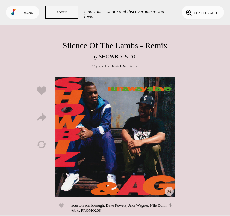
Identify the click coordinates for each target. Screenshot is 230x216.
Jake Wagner (138, 205)
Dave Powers (116, 205)
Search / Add (201, 12)
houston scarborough (87, 205)
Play (115, 137)
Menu (28, 12)
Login (62, 12)
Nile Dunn (158, 205)
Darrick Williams (123, 66)
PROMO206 (91, 210)
